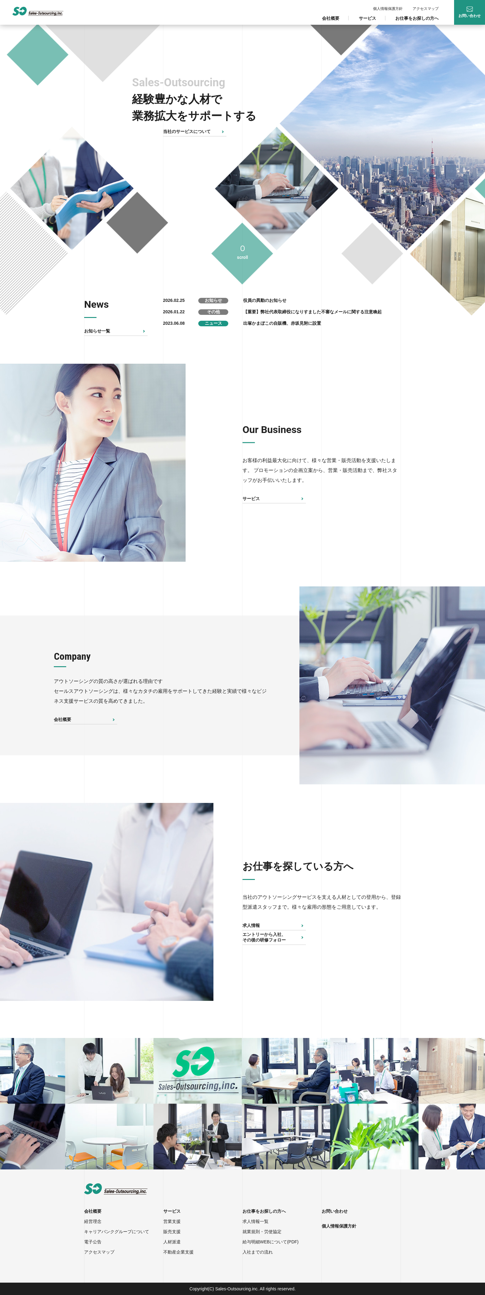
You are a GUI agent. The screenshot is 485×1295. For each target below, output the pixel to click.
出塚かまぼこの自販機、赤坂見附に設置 (282, 323)
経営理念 (92, 1221)
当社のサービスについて (187, 131)
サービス (367, 18)
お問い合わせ (335, 1211)
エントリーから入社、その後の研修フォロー (264, 937)
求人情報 (251, 925)
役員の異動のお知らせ (264, 300)
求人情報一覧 (255, 1221)
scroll (242, 257)
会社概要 (330, 18)
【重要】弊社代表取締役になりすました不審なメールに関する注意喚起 (312, 311)
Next (218, 463)
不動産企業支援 (178, 1252)
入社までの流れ (257, 1252)
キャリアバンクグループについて (116, 1231)
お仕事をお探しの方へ (417, 18)
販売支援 (172, 1231)
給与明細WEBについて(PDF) (270, 1241)
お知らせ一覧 (97, 330)
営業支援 (172, 1221)
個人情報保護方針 (388, 8)
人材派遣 (172, 1241)
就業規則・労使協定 (261, 1231)
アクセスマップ (426, 8)
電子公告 (92, 1241)
